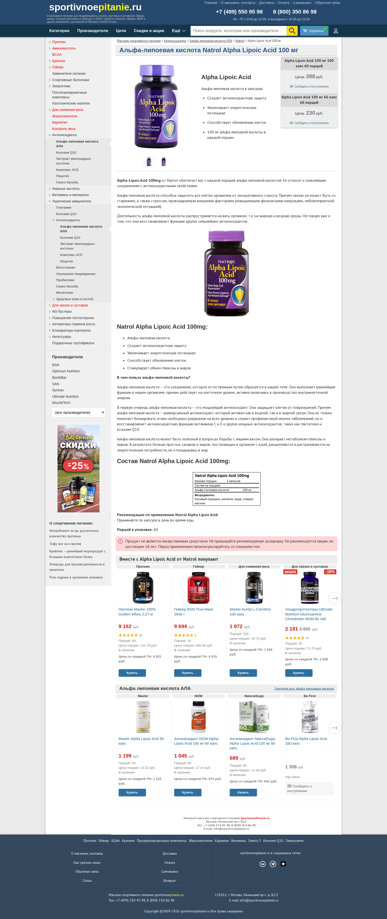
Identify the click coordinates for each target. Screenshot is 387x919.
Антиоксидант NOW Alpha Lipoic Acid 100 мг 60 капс (196, 741)
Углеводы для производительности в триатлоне (77, 567)
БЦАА (116, 840)
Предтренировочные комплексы (162, 840)
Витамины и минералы (70, 195)
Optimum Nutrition (66, 371)
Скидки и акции (149, 31)
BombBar (59, 377)
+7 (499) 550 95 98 (239, 12)
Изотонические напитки (71, 103)
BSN (55, 365)
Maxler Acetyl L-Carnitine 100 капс (250, 611)
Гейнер (57, 67)
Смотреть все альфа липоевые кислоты (304, 688)
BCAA (56, 54)
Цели (121, 31)
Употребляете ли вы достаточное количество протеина (74, 533)
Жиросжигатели (64, 116)
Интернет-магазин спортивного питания (227, 818)
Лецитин (62, 176)
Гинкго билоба (67, 182)
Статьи (87, 880)
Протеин (59, 42)
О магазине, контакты (238, 3)
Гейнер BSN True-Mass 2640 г (193, 611)
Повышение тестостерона (73, 318)
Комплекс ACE (67, 170)
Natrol (239, 41)
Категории (59, 31)
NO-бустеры (62, 311)
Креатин (58, 61)
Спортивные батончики (70, 80)
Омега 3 (254, 840)
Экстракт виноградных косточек (73, 161)
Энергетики (61, 86)
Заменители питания (68, 73)
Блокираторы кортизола (71, 330)
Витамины (238, 840)
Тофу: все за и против (65, 543)
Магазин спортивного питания (139, 41)
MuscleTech (61, 403)
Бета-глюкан (65, 267)
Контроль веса (64, 129)
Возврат (170, 880)
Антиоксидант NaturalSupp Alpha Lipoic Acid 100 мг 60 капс (252, 743)
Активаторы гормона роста (73, 324)
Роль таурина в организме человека (76, 577)
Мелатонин (64, 292)
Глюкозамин (295, 840)
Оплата (284, 3)
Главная (210, 3)
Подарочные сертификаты (73, 343)
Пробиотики (65, 280)
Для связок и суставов (70, 305)
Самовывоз (302, 3)
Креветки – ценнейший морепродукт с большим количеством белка (77, 554)
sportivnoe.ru (95, 7)
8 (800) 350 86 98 (295, 12)
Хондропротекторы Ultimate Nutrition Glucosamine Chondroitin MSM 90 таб (309, 614)
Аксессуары (61, 337)
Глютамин (63, 207)
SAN (55, 384)
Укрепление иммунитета (71, 201)
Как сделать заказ (87, 862)
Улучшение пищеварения (75, 274)
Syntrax (58, 390)
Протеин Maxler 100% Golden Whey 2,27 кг (137, 611)
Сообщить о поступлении (311, 86)
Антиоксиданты (175, 41)
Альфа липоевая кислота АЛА (211, 41)
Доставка (266, 3)
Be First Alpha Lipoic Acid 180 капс (306, 741)
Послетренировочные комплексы (69, 94)
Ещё (176, 31)
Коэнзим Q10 (66, 152)
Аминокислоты (64, 48)
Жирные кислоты (65, 189)
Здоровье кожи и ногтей (74, 299)
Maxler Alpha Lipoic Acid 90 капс (141, 741)
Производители (92, 31)
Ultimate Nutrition (65, 396)
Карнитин (59, 122)
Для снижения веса (67, 110)
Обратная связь (327, 3)
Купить (132, 673)
